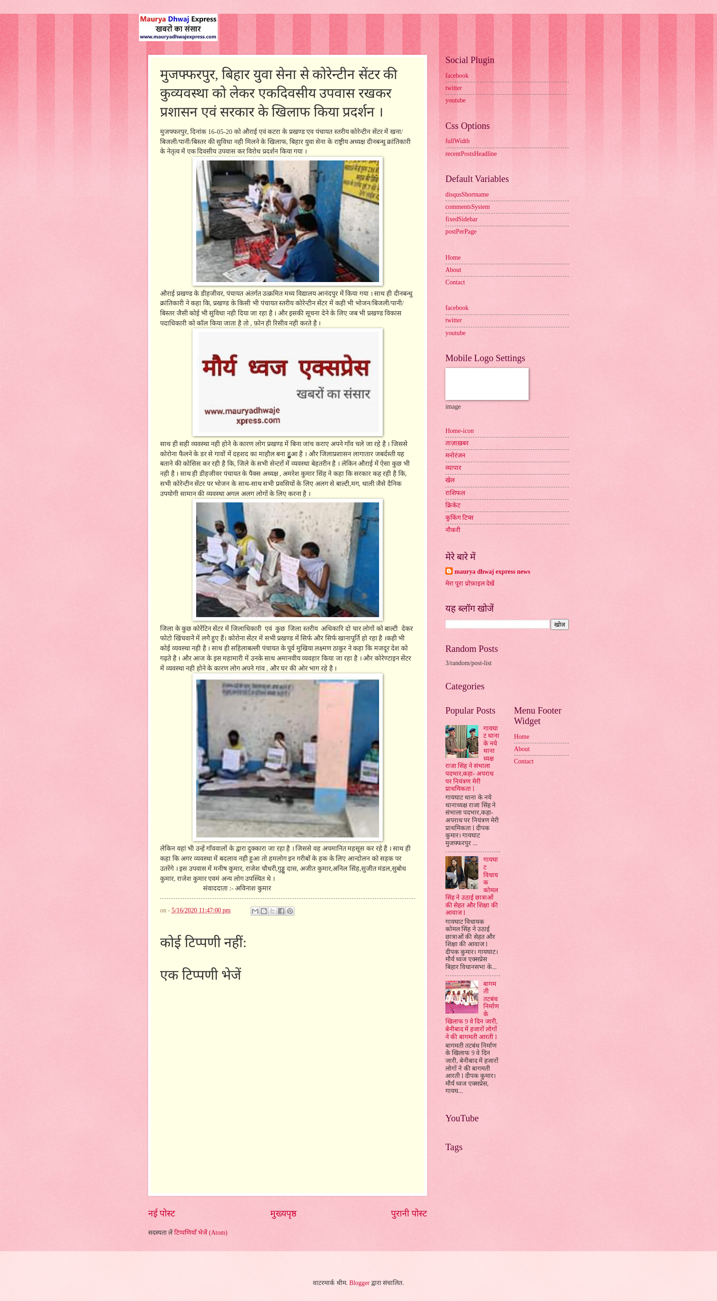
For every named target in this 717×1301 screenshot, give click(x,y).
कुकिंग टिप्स (459, 517)
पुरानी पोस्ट (409, 1213)
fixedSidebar (461, 219)
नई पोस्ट (161, 1213)
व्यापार (453, 467)
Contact (455, 282)
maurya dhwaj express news (492, 571)
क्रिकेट (452, 505)
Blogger (359, 1283)
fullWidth (457, 141)
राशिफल (455, 493)
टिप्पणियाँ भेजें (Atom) (201, 1232)
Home (453, 257)
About (453, 270)
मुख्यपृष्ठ (283, 1213)
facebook (457, 75)
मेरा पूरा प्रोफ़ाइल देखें (469, 583)
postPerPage (460, 231)
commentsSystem (467, 206)
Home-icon (459, 430)
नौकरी (452, 530)
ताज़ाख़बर (457, 443)
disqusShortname (467, 194)
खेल (450, 480)
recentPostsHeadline (471, 153)
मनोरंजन (455, 455)
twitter (453, 88)
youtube (455, 100)
